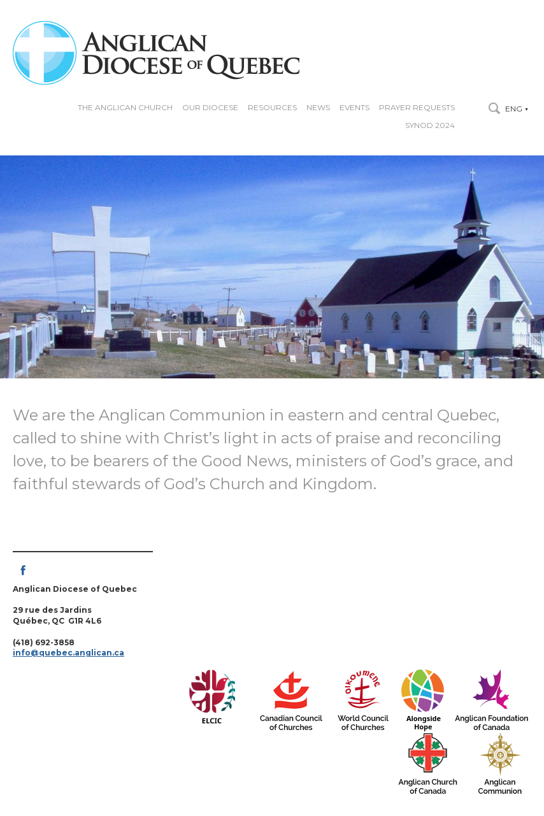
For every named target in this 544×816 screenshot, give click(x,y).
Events (354, 107)
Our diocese (210, 107)
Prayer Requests (417, 107)
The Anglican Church (125, 107)
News (318, 107)
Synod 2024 (430, 125)
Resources (272, 107)
